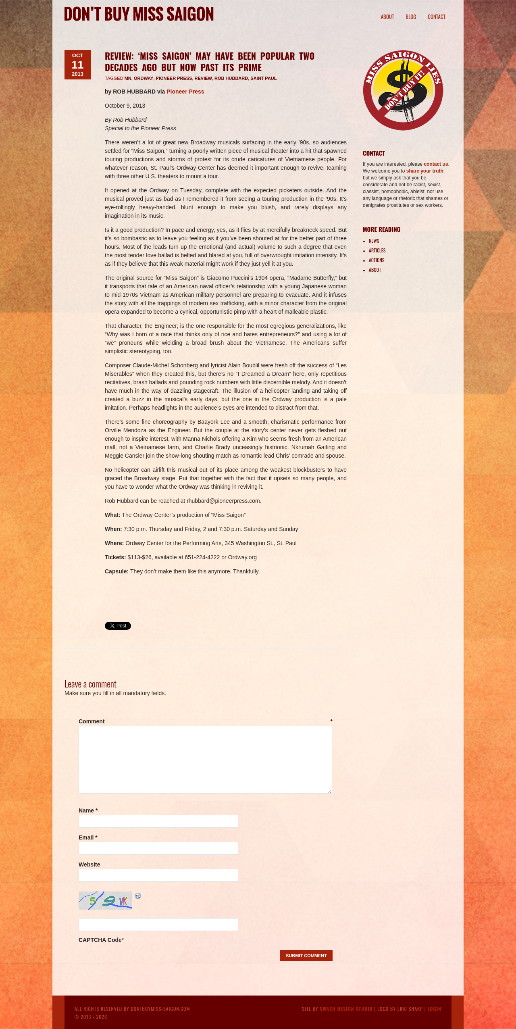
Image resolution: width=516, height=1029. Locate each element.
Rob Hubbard (231, 78)
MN (128, 78)
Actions (376, 259)
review (203, 78)
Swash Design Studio (346, 1008)
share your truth (424, 171)
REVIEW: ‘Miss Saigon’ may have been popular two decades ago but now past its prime (209, 61)
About (387, 16)
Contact (436, 16)
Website (89, 864)
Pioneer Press (174, 78)
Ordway (144, 78)
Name (88, 810)
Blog (411, 16)
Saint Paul (263, 78)
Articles (377, 250)
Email (88, 837)
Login (434, 1008)
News (374, 240)
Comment (206, 721)
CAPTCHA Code (100, 940)
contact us (436, 164)
